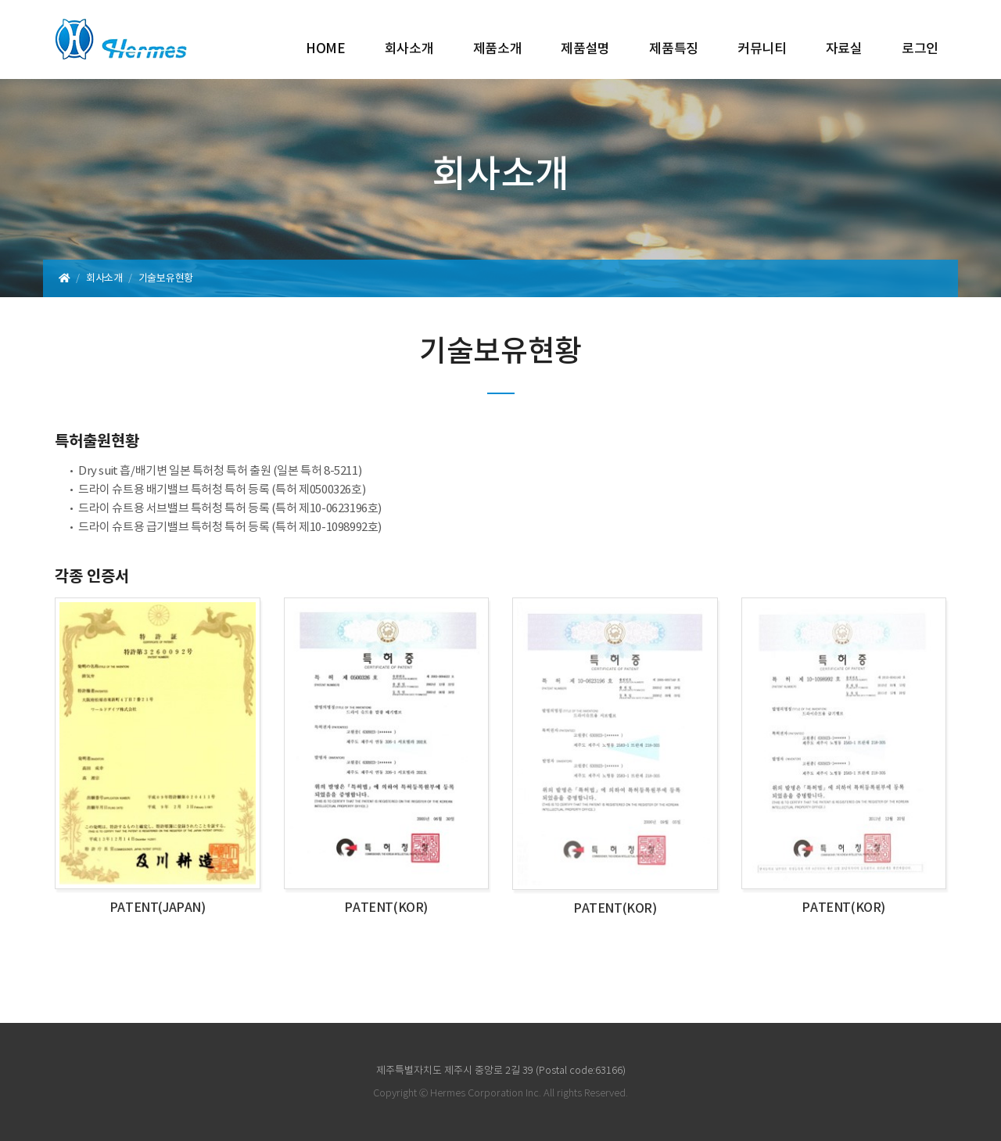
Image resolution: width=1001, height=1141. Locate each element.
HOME (326, 49)
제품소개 (497, 49)
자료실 (844, 49)
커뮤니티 (762, 49)
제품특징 (673, 49)
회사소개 (409, 49)
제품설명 (585, 49)
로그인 (920, 49)
